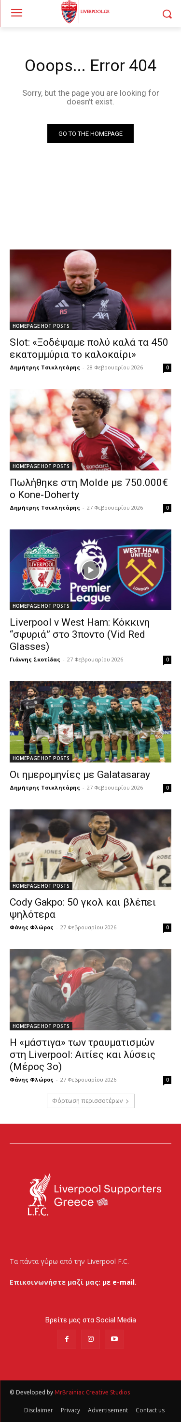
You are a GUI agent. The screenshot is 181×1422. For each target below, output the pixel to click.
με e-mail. (119, 1282)
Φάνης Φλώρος (32, 927)
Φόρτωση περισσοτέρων (90, 1101)
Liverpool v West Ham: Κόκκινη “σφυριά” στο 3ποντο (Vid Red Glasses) (80, 634)
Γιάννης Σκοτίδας (35, 659)
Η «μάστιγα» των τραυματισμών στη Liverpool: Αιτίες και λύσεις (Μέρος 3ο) (82, 1054)
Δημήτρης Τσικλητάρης (45, 367)
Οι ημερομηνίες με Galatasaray (80, 774)
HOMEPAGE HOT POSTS (41, 326)
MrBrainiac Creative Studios (92, 1392)
